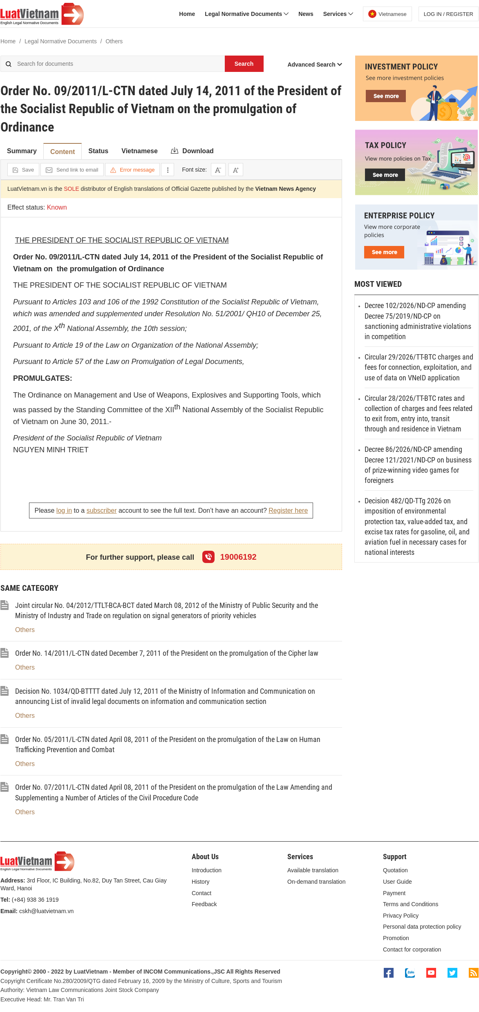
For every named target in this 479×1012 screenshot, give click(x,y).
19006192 (229, 557)
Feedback (204, 904)
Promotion (396, 938)
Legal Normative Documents (247, 14)
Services (338, 14)
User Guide (397, 881)
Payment (394, 893)
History (201, 881)
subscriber (102, 510)
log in (64, 510)
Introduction (207, 870)
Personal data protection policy (422, 926)
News (305, 14)
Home (187, 14)
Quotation (395, 870)
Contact (201, 893)
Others (25, 629)
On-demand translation (316, 881)
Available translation (312, 870)
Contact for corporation (412, 949)
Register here (288, 510)
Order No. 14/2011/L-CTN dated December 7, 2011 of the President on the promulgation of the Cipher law (166, 653)
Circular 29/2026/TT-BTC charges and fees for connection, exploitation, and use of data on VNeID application (419, 367)
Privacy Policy (401, 915)
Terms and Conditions (410, 904)
